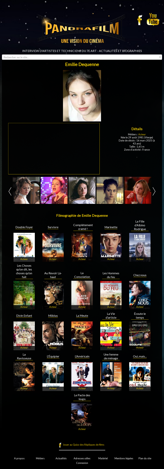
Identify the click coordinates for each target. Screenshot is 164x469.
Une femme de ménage (110, 356)
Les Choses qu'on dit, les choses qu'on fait (24, 271)
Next (154, 191)
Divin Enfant (24, 315)
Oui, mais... (140, 356)
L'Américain (82, 356)
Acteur (142, 134)
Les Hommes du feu (111, 275)
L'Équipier (53, 356)
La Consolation (82, 274)
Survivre (53, 227)
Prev (10, 191)
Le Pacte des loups (82, 397)
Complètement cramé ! (83, 227)
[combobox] (82, 57)
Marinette (110, 227)
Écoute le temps (140, 315)
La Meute (82, 315)
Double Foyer (24, 227)
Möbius (53, 315)
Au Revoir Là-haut (53, 275)
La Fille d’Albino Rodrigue (140, 225)
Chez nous (139, 275)
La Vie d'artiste (111, 315)
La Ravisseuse (24, 356)
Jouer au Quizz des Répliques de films (83, 444)
